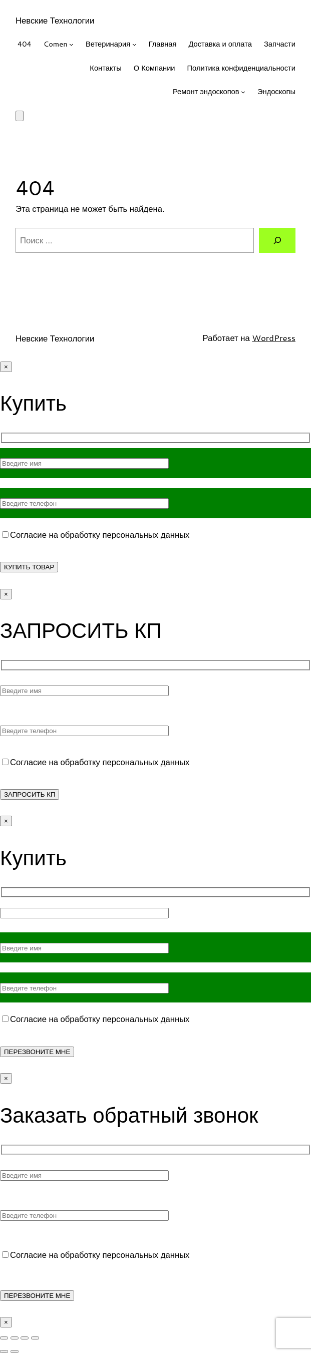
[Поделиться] (25, 1337)
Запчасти (279, 44)
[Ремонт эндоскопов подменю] (243, 92)
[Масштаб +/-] (4, 1337)
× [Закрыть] (6, 367)
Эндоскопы (276, 91)
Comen (56, 44)
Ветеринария (108, 44)
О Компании (154, 68)
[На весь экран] (15, 1337)
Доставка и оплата (219, 44)
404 (25, 44)
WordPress (273, 338)
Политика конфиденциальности (241, 68)
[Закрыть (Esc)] (35, 1337)
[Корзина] (20, 116)
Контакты (105, 68)
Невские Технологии (55, 20)
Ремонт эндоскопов (206, 91)
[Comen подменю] (71, 44)
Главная (163, 44)
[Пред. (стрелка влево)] (4, 1351)
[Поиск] (277, 240)
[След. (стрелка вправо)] (15, 1351)
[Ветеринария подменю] (134, 44)
